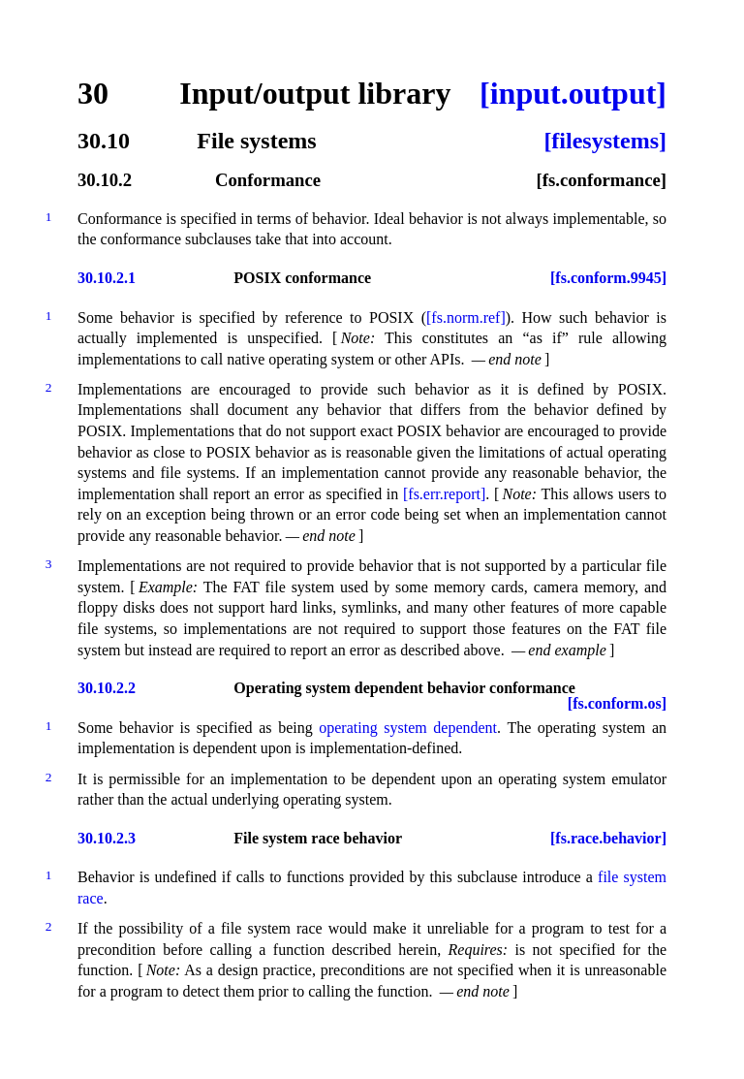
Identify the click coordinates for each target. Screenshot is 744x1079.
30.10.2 (105, 181)
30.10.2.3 (107, 838)
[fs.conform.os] (617, 704)
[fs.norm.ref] (466, 317)
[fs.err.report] (444, 494)
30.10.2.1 (107, 278)
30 (93, 93)
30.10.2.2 (107, 688)
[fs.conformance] (601, 181)
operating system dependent (408, 727)
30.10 (104, 140)
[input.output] (573, 93)
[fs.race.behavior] (608, 838)
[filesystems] (604, 140)
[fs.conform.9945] (608, 278)
